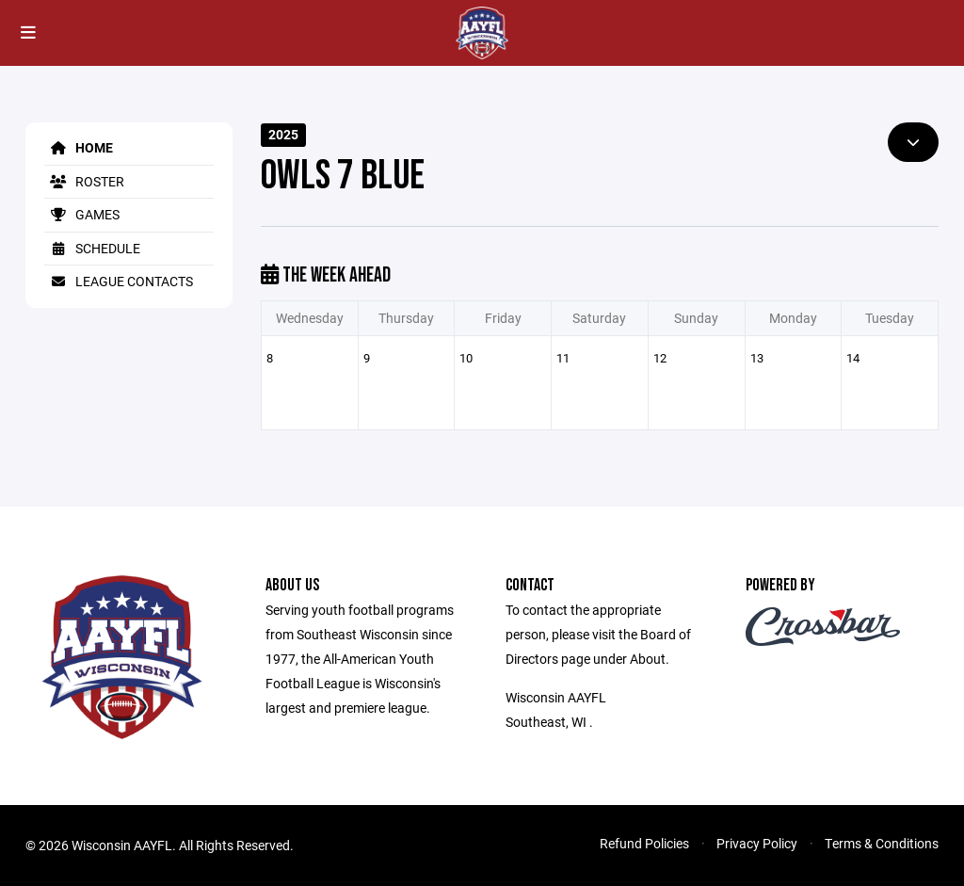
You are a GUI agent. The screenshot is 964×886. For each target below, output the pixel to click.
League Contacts (118, 281)
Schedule (92, 248)
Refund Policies (644, 843)
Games (82, 214)
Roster (84, 181)
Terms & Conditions (882, 843)
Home (78, 147)
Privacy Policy (756, 843)
